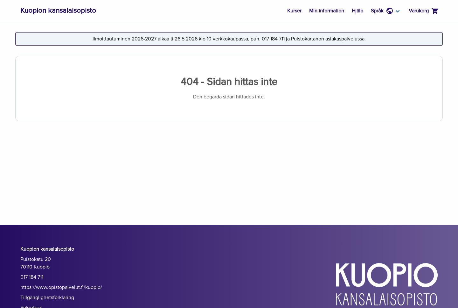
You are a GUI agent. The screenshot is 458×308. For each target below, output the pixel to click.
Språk (382, 11)
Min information (326, 11)
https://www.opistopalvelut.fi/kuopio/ (61, 287)
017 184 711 (31, 277)
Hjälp (357, 11)
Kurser (294, 11)
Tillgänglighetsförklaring (47, 297)
